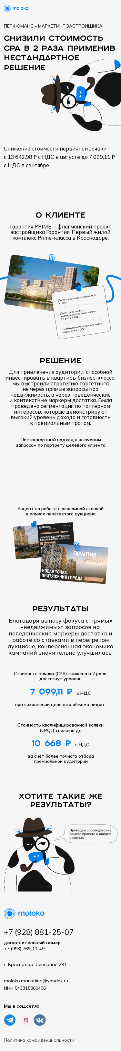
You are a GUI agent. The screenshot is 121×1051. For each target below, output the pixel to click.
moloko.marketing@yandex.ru (36, 981)
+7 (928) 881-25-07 (39, 932)
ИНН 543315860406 (25, 988)
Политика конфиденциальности (39, 1040)
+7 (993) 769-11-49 (32, 946)
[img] (25, 1020)
